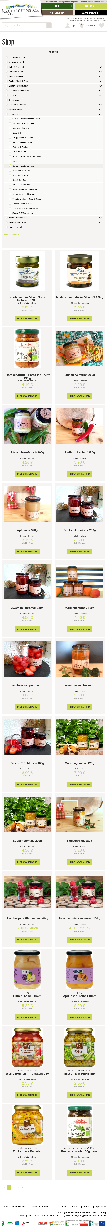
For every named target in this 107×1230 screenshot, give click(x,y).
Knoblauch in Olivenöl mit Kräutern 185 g (27, 299)
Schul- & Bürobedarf (17, 222)
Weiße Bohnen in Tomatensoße (27, 1073)
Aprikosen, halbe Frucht (79, 996)
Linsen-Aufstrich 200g (79, 374)
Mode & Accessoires (18, 218)
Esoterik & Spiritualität (18, 86)
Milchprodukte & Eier (21, 171)
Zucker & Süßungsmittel (22, 213)
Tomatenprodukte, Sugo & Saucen (27, 199)
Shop (57, 6)
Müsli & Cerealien (20, 175)
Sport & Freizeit (15, 227)
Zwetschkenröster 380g (27, 607)
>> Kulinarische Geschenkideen (26, 119)
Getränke (13, 95)
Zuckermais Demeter (27, 1151)
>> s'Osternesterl (16, 62)
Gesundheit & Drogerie (19, 90)
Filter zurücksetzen (12, 234)
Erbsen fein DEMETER (79, 1073)
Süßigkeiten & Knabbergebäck (25, 189)
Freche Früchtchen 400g (27, 763)
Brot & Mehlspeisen (20, 128)
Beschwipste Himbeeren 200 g (80, 918)
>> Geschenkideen (17, 57)
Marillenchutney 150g (80, 607)
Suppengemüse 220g (27, 840)
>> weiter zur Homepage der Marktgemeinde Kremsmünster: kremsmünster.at (76, 2)
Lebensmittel (14, 114)
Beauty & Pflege (16, 76)
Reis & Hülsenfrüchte (21, 185)
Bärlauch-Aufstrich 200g (27, 452)
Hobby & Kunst (15, 109)
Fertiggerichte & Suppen (22, 138)
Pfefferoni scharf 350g (79, 452)
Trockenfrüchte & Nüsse (22, 204)
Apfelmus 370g (27, 530)
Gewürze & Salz (19, 152)
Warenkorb (88, 25)
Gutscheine (14, 100)
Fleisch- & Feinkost (20, 147)
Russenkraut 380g (79, 840)
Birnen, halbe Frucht (27, 996)
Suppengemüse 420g (79, 763)
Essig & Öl (16, 133)
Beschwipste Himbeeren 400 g (27, 918)
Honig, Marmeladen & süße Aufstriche (28, 156)
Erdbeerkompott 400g (27, 685)
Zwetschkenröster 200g (80, 530)
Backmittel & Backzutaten (23, 123)
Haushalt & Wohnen (17, 105)
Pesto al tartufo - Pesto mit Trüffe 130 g (27, 376)
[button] (49, 25)
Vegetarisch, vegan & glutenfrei (25, 208)
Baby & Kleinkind (16, 67)
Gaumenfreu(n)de (91, 12)
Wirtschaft (90, 6)
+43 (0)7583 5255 (68, 1215)
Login (73, 25)
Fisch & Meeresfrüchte (22, 142)
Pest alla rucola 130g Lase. (79, 1151)
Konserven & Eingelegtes (23, 166)
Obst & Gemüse (19, 180)
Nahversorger (57, 12)
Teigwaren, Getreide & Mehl (24, 194)
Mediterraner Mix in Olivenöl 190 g (79, 297)
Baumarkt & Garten (17, 72)
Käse (14, 161)
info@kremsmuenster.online (92, 1215)
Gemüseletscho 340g (79, 685)
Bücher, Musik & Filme (18, 81)
